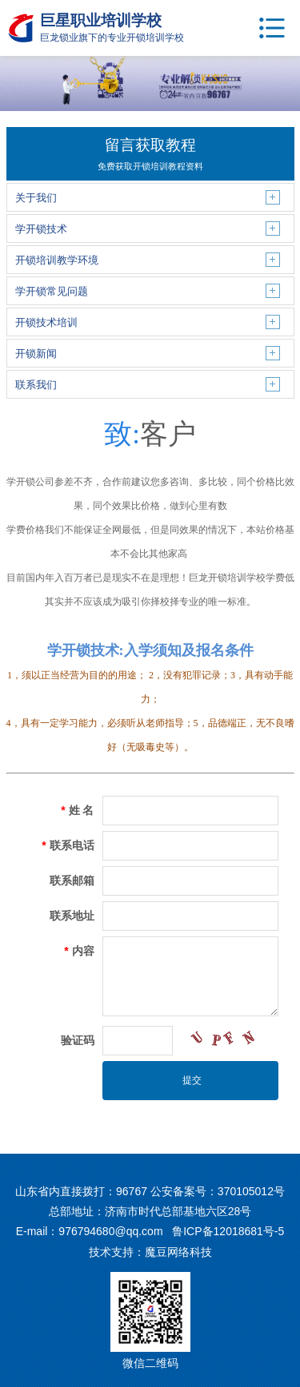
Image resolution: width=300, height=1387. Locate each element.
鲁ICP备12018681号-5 (228, 1231)
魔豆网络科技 (178, 1252)
